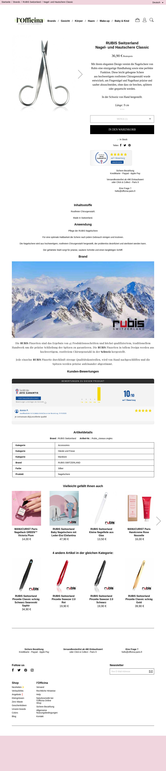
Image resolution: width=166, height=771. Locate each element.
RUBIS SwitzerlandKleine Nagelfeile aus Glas (101, 532)
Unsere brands (19, 709)
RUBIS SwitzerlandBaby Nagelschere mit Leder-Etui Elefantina (63, 532)
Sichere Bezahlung (45, 706)
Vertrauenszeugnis (28, 398)
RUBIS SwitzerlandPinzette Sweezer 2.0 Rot (64, 599)
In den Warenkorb (122, 129)
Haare (91, 21)
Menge (120, 119)
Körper (79, 21)
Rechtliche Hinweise (45, 691)
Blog (14, 716)
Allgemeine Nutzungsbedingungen (47, 711)
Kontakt (39, 716)
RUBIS (102, 347)
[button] (81, 74)
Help (38, 694)
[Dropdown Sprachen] (158, 2)
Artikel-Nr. (85, 438)
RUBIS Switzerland (122, 43)
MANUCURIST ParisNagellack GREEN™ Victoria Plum (25, 532)
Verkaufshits (17, 691)
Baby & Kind (122, 21)
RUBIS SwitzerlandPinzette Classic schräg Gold (139, 599)
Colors (15, 712)
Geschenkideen (19, 705)
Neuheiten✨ (18, 687)
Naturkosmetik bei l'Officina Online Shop (44, 700)
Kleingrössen (18, 698)
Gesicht (65, 21)
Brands (51, 21)
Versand (40, 687)
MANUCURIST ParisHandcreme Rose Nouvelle (139, 532)
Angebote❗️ (18, 694)
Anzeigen (117, 162)
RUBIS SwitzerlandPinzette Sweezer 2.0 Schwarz (101, 599)
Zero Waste (17, 702)
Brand (53, 438)
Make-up (105, 21)
